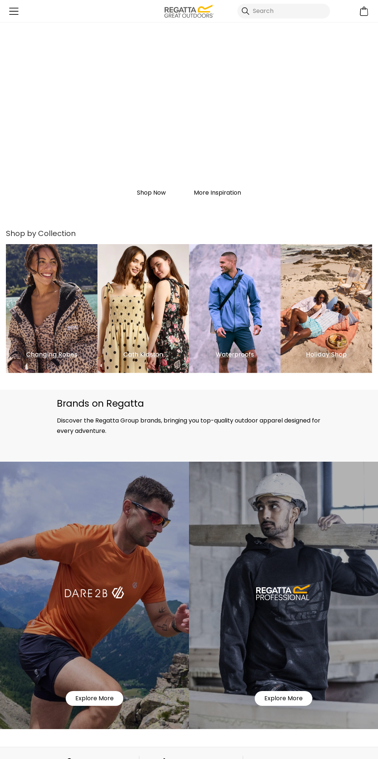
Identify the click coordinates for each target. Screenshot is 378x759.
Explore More (94, 698)
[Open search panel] (283, 11)
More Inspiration (217, 192)
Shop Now (151, 192)
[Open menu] (13, 11)
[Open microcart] (364, 11)
